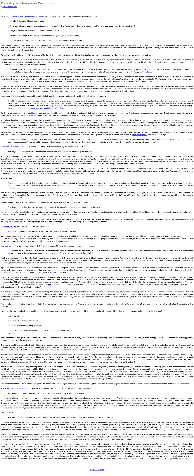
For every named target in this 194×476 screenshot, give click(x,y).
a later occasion (10, 226)
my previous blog (28, 113)
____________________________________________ (97, 463)
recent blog (8, 246)
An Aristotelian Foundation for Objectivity (47, 108)
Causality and (27, 16)
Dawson (10, 6)
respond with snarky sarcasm (127, 403)
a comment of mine (139, 134)
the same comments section (14, 147)
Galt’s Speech (147, 72)
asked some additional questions (18, 388)
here (50, 284)
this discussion (72, 408)
